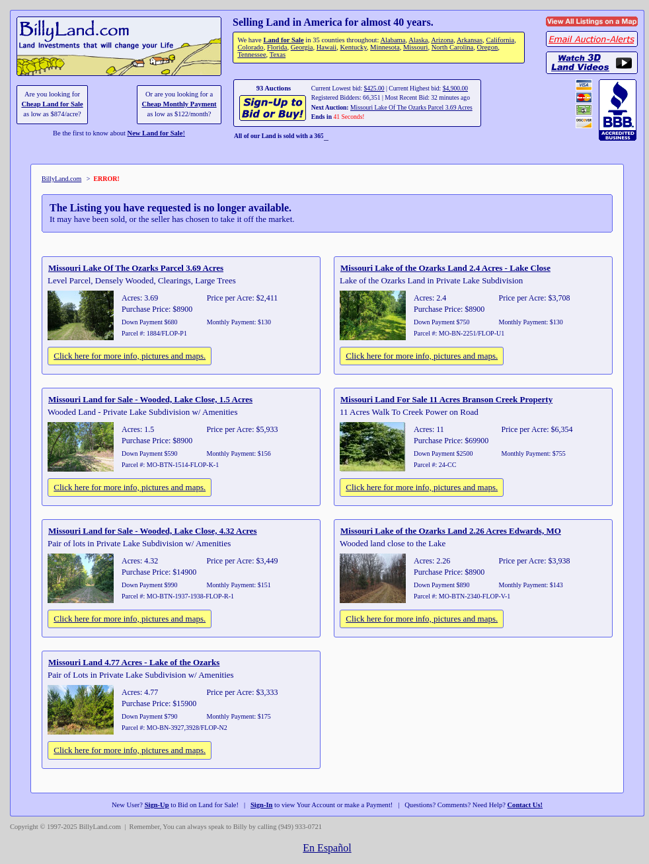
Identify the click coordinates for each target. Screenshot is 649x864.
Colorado (250, 47)
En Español (327, 847)
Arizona (442, 40)
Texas (278, 54)
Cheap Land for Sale (52, 104)
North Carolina (453, 47)
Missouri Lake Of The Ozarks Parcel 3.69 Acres (411, 107)
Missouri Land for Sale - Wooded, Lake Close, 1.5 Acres (150, 399)
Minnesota (385, 47)
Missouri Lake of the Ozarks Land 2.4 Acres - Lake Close (445, 268)
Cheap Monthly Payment (179, 104)
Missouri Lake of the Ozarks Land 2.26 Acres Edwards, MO (450, 531)
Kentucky (353, 47)
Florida (277, 47)
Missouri (415, 47)
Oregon (487, 47)
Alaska (418, 40)
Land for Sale (283, 40)
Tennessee (251, 54)
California (500, 40)
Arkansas (469, 40)
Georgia (302, 47)
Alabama (392, 40)
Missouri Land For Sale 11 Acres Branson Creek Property (446, 399)
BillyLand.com (61, 178)
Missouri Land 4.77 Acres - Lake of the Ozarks (133, 662)
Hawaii (326, 47)
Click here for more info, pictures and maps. (130, 356)
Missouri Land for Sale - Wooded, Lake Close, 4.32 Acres (152, 531)
